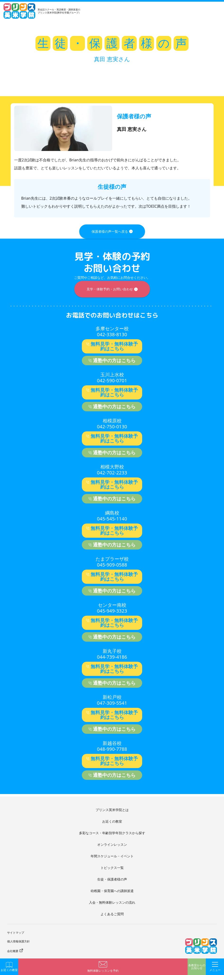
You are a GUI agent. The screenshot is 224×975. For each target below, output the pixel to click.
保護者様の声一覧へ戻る (110, 231)
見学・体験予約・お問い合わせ (110, 289)
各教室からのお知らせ (196, 967)
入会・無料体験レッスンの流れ (112, 902)
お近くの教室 (112, 821)
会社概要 (12, 951)
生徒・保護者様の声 (112, 879)
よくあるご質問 (112, 914)
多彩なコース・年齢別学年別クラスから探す (112, 833)
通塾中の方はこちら (114, 360)
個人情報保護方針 (18, 941)
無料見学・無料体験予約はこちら (114, 346)
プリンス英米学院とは (112, 809)
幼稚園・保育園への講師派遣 (112, 891)
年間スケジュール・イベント (112, 856)
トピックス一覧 (112, 867)
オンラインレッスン (112, 844)
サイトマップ (15, 933)
